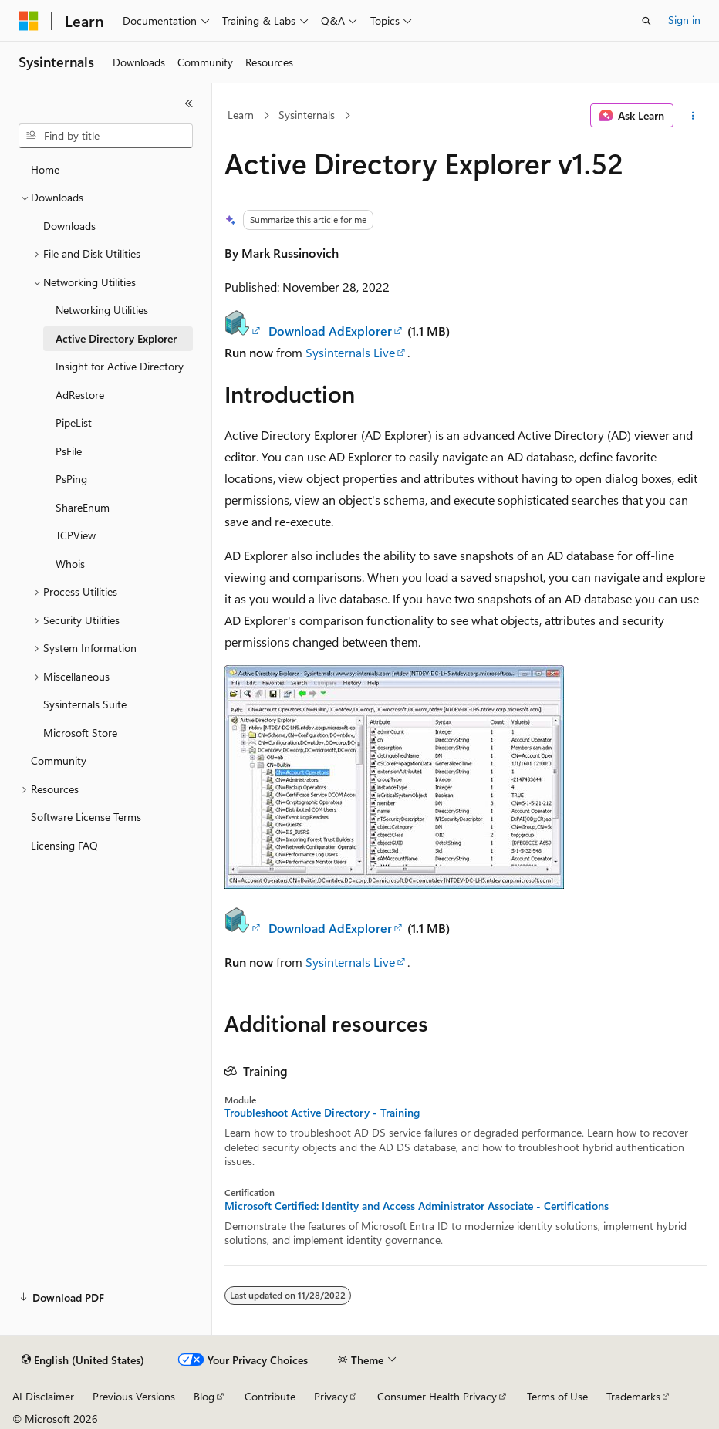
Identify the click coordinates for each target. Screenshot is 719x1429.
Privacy (331, 1396)
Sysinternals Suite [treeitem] (85, 704)
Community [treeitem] (58, 760)
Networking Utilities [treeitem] (102, 309)
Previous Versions (134, 1396)
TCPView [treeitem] (76, 535)
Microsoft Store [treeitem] (80, 732)
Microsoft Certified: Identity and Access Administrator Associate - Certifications (416, 1206)
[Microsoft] (29, 21)
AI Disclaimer (43, 1396)
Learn (241, 114)
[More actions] (693, 115)
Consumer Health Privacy (437, 1396)
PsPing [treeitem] (71, 478)
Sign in (684, 19)
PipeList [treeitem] (74, 422)
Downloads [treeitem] (69, 225)
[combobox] (106, 135)
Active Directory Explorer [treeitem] (116, 338)
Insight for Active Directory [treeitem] (120, 366)
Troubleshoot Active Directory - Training (322, 1113)
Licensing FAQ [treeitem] (64, 845)
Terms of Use (557, 1396)
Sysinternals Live (350, 352)
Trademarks (633, 1396)
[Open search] (646, 21)
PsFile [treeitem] (69, 451)
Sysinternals (306, 114)
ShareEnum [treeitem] (83, 507)
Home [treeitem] (45, 169)
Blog (204, 1396)
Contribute (270, 1396)
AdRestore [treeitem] (80, 394)
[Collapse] (189, 103)
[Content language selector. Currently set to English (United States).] (83, 1360)
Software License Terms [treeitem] (86, 816)
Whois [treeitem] (70, 563)
